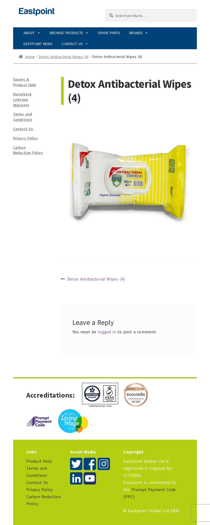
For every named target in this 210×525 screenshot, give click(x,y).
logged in (107, 331)
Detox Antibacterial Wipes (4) (63, 56)
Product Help (39, 461)
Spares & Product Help (24, 82)
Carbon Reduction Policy (28, 150)
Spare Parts (109, 32)
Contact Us (75, 43)
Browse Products (69, 32)
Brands (138, 32)
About (32, 32)
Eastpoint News (38, 43)
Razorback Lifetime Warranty (22, 99)
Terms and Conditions (22, 117)
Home (30, 56)
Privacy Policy (25, 138)
